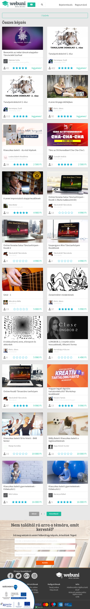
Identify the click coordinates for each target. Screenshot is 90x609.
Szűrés (45, 15)
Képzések (54, 590)
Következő (53, 513)
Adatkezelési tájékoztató (77, 587)
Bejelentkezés (66, 4)
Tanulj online (54, 587)
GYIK (77, 597)
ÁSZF (77, 590)
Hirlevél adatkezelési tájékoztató (77, 593)
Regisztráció (81, 4)
